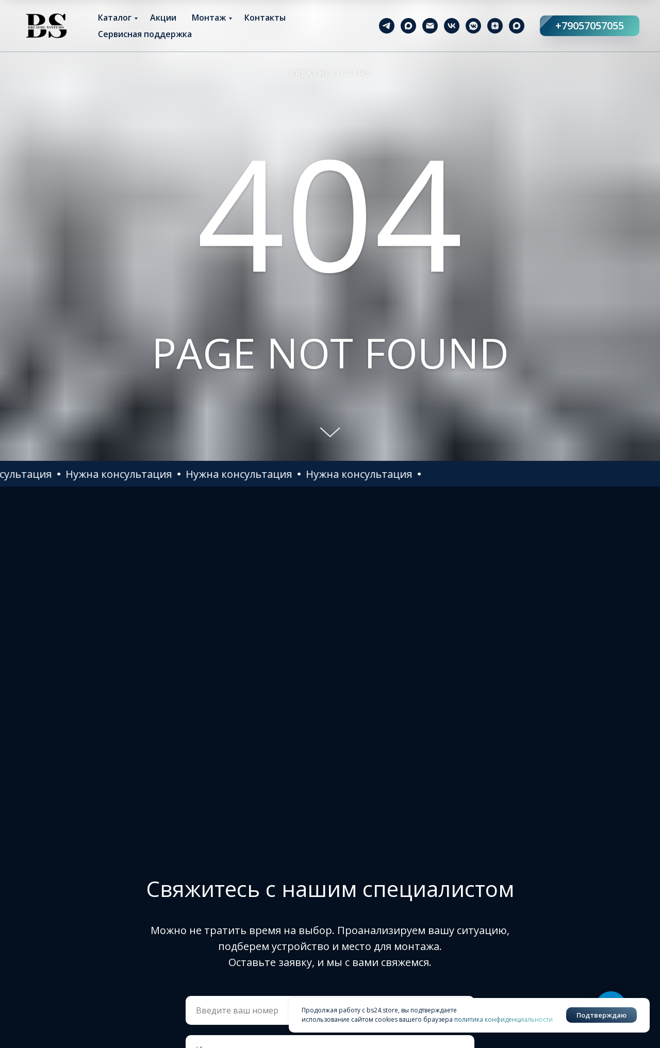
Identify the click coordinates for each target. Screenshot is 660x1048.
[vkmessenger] (473, 26)
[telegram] (386, 26)
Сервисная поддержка (145, 34)
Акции (163, 17)
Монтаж (209, 17)
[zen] (495, 26)
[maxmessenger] (408, 26)
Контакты (265, 17)
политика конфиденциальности (503, 1019)
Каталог (114, 17)
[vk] (451, 26)
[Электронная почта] (430, 26)
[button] (178, 474)
